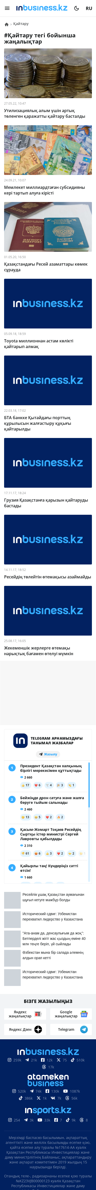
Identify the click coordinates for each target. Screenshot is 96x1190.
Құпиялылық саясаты (48, 1166)
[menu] (7, 8)
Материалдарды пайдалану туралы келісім (48, 1108)
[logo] (41, 8)
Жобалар (61, 1134)
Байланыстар (63, 1126)
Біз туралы (29, 1126)
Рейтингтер (76, 1142)
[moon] (76, 8)
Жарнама (35, 1134)
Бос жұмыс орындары (32, 1142)
